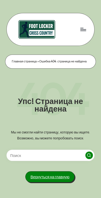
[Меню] (83, 29)
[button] (89, 155)
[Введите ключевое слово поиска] (50, 155)
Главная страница (24, 61)
